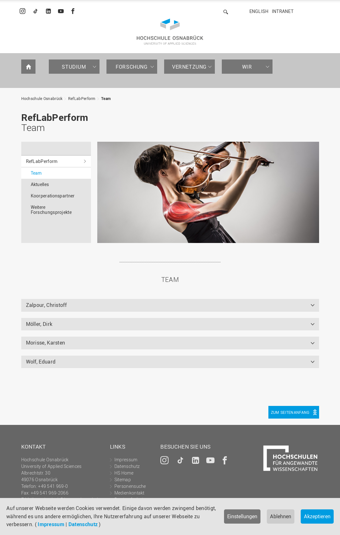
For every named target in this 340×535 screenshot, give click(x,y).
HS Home (123, 473)
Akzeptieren (317, 516)
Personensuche (130, 486)
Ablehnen (280, 516)
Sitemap (122, 479)
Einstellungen (242, 516)
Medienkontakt (129, 493)
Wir (247, 66)
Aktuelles (40, 184)
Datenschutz (83, 524)
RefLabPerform (82, 98)
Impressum (51, 524)
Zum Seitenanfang (290, 412)
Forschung (131, 66)
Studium (74, 66)
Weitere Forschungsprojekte (51, 209)
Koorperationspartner (53, 196)
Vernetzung (189, 66)
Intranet (282, 11)
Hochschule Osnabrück (42, 98)
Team (106, 98)
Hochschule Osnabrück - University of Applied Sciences (170, 32)
